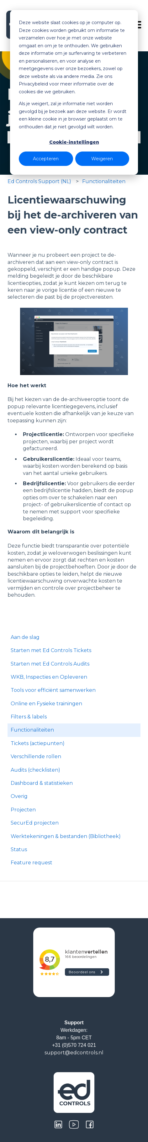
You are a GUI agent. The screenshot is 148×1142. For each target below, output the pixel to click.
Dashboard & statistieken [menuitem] (42, 783)
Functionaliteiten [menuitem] (32, 730)
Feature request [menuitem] (31, 863)
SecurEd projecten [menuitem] (35, 823)
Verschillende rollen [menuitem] (36, 756)
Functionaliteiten (103, 181)
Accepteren (46, 159)
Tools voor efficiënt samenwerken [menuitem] (53, 690)
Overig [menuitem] (19, 796)
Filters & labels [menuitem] (29, 717)
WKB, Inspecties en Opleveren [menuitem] (49, 677)
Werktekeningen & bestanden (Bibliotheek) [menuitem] (66, 836)
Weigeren (102, 159)
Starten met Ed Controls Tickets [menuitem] (51, 650)
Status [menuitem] (19, 849)
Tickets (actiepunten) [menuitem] (38, 743)
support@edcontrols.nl (74, 1053)
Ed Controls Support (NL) (39, 181)
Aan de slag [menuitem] (25, 637)
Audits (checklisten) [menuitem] (35, 770)
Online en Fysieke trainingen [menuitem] (46, 704)
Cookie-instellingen (74, 142)
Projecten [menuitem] (23, 810)
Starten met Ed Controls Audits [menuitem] (50, 664)
